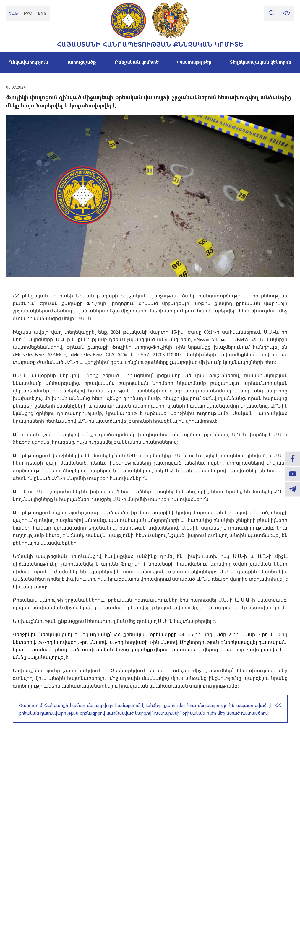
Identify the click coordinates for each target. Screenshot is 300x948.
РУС (28, 13)
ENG (43, 13)
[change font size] (286, 13)
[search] (271, 13)
